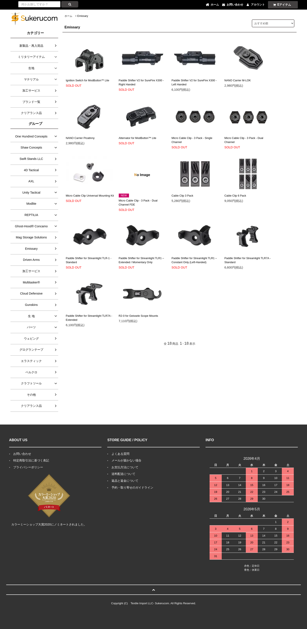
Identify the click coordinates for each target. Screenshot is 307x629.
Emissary (82, 16)
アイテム (281, 4)
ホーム (68, 16)
